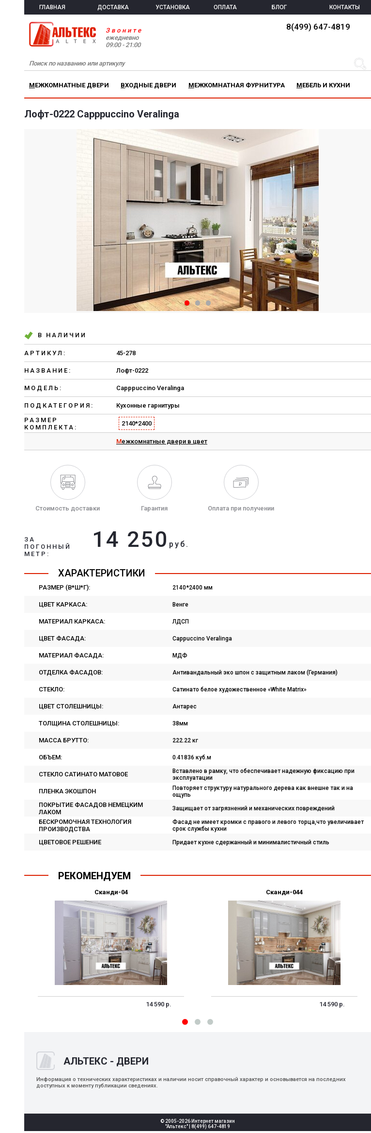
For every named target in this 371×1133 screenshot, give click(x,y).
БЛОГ (279, 7)
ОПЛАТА (225, 7)
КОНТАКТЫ (344, 7)
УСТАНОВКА (172, 7)
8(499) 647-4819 (318, 27)
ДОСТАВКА (113, 7)
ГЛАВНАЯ (52, 7)
